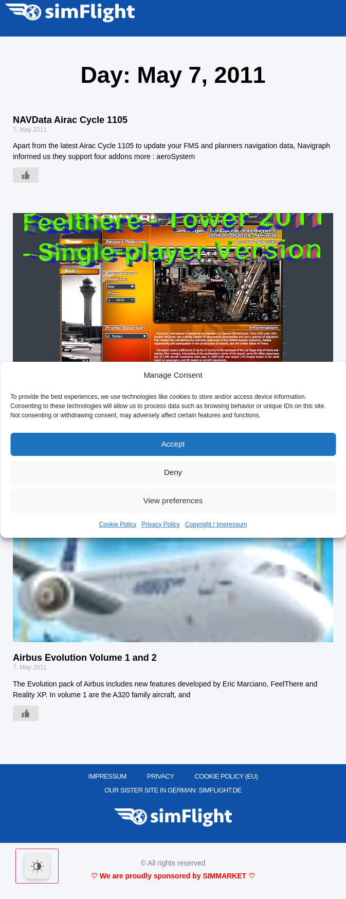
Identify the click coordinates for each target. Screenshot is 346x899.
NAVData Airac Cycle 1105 (70, 120)
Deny (173, 472)
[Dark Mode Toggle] (37, 866)
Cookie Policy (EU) (226, 776)
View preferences (173, 500)
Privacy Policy (160, 524)
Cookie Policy (117, 524)
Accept (173, 443)
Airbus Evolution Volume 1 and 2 (85, 658)
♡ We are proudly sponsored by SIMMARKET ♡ (173, 876)
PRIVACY (160, 776)
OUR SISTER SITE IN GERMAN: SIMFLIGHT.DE (173, 790)
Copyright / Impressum (216, 524)
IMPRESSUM (107, 776)
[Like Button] (26, 175)
